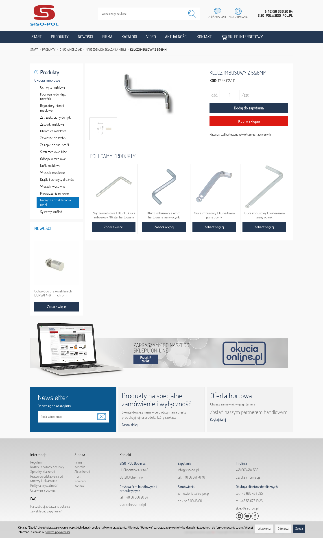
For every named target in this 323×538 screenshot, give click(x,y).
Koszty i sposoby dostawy (47, 467)
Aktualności (176, 36)
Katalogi (129, 36)
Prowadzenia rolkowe (54, 193)
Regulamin (37, 462)
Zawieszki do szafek (53, 138)
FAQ (33, 499)
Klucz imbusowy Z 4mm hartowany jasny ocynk (164, 215)
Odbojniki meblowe (53, 159)
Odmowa (283, 529)
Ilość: (214, 95)
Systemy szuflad (51, 211)
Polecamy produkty (112, 155)
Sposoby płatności (42, 471)
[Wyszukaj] (192, 13)
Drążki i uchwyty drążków (57, 179)
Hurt (77, 476)
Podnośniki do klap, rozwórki (53, 96)
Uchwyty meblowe (52, 87)
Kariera (79, 486)
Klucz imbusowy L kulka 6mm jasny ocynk (214, 215)
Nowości (85, 36)
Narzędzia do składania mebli (55, 202)
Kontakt (204, 36)
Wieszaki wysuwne (52, 186)
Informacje (38, 455)
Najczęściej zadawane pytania (50, 506)
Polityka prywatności (44, 485)
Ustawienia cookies (43, 490)
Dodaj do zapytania (249, 108)
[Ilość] (230, 95)
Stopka (79, 455)
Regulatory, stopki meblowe (52, 108)
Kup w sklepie (249, 121)
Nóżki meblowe (50, 165)
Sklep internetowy (242, 37)
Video (151, 36)
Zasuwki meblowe (52, 124)
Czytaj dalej (129, 425)
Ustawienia (264, 529)
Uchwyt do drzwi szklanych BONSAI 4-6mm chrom (53, 293)
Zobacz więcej (113, 227)
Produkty (60, 36)
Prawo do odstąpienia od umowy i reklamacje (46, 478)
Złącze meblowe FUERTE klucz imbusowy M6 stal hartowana (113, 215)
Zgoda (299, 529)
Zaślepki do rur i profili (55, 145)
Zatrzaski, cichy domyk (55, 117)
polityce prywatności (57, 532)
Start (36, 36)
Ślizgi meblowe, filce (53, 152)
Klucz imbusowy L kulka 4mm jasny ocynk (264, 215)
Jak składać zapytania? (45, 511)
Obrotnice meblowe (53, 131)
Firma (107, 36)
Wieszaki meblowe (52, 172)
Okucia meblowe (47, 80)
